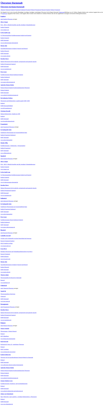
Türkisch (53, 9)
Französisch (18, 9)
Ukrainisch (57, 9)
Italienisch (23, 9)
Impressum (61, 12)
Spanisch (48, 9)
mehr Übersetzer (7, 19)
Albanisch (3, 9)
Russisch (44, 9)
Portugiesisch (38, 9)
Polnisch (33, 9)
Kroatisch (28, 9)
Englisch (13, 9)
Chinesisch (8, 9)
